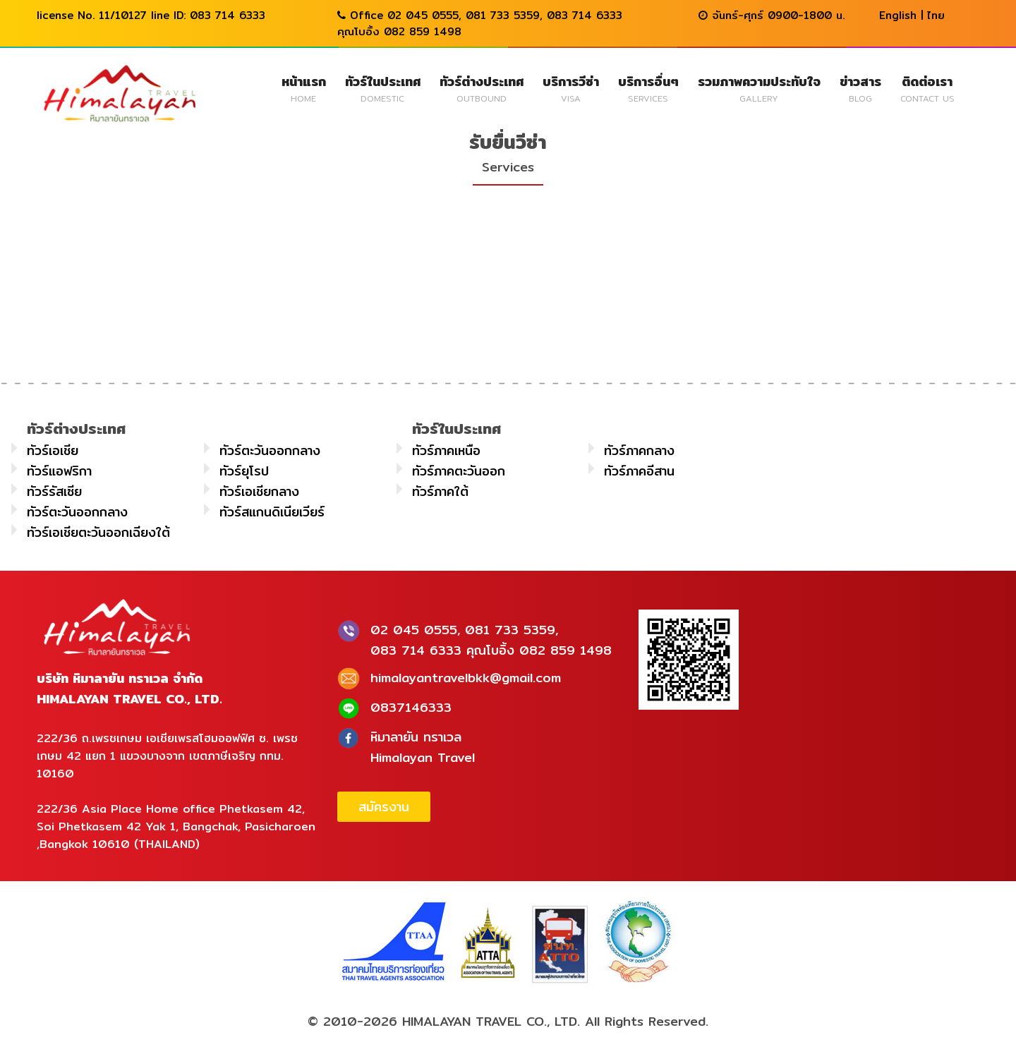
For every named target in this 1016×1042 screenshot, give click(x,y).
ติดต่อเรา (927, 88)
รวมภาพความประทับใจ (759, 88)
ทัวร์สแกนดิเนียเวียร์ (272, 512)
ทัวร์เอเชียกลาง (259, 491)
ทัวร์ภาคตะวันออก (458, 471)
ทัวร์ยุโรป (244, 471)
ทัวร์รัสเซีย (54, 491)
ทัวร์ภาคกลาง (639, 450)
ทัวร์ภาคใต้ (440, 491)
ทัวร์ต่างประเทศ (482, 88)
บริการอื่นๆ (648, 88)
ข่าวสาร (860, 88)
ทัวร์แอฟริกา (59, 471)
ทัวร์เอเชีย (52, 450)
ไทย (936, 15)
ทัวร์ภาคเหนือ (446, 450)
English (898, 15)
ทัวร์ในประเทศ (383, 88)
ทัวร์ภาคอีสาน (639, 471)
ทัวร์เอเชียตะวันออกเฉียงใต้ (98, 532)
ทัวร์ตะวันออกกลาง (269, 450)
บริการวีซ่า (571, 88)
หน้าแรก (304, 88)
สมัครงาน (383, 806)
